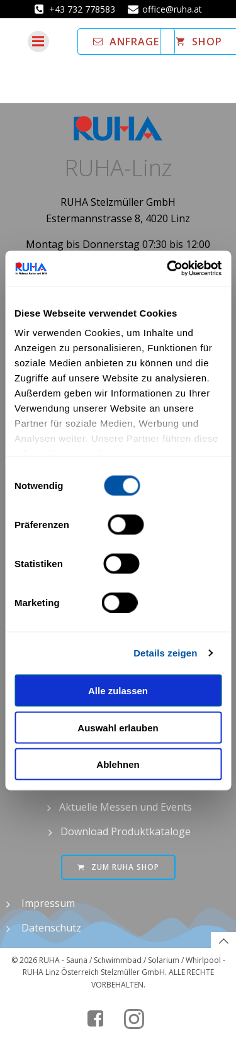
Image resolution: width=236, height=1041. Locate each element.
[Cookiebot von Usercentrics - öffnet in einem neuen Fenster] (168, 269)
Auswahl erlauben (117, 727)
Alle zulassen (118, 690)
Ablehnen (117, 764)
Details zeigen (165, 653)
